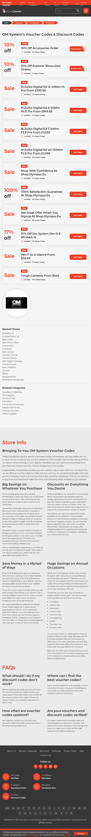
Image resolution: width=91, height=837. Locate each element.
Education (7, 401)
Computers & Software (13, 404)
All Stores (56, 4)
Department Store (11, 407)
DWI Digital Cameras (12, 361)
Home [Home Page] (6, 23)
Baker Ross (7, 339)
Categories (19, 23)
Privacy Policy (65, 4)
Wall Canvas (8, 352)
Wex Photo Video (10, 342)
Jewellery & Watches (12, 392)
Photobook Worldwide (13, 380)
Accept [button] (81, 833)
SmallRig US (8, 333)
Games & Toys (8, 398)
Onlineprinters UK (10, 336)
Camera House (9, 364)
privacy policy (32, 835)
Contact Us (84, 4)
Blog (77, 4)
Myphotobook (9, 377)
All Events (47, 4)
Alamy (5, 373)
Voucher (6, 5)
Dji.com (5, 370)
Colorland (6, 349)
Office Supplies (9, 414)
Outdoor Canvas (10, 355)
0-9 (7, 808)
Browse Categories (33, 4)
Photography (34, 23)
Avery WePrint (9, 367)
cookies (67, 835)
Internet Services (10, 411)
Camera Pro (7, 346)
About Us (22, 4)
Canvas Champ (9, 358)
